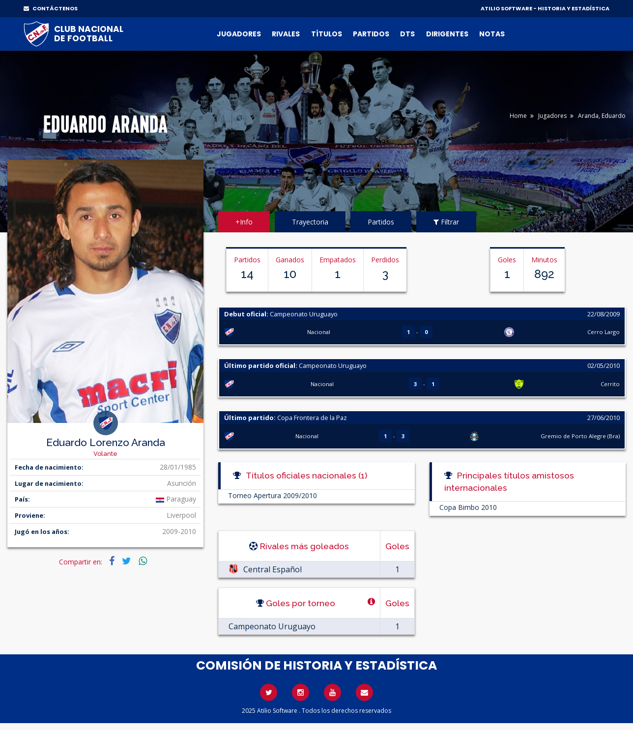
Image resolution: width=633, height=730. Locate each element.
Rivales (286, 34)
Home (518, 116)
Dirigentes (447, 34)
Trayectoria (310, 221)
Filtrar (446, 221)
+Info (244, 221)
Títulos (326, 34)
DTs (407, 34)
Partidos (371, 34)
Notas (492, 34)
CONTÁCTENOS (51, 8)
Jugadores (239, 34)
